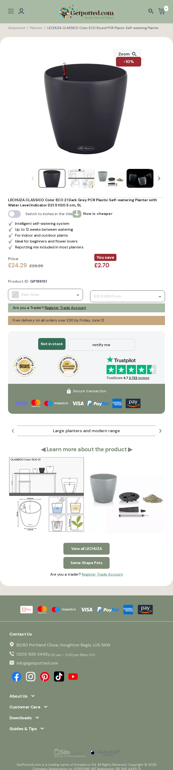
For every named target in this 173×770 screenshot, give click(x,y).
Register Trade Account (65, 307)
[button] (159, 178)
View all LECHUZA (86, 546)
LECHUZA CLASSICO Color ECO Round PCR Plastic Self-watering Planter (103, 28)
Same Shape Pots (86, 559)
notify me (101, 343)
